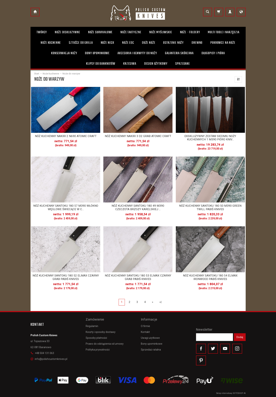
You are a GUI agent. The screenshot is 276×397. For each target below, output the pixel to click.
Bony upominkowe (151, 343)
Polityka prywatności (98, 349)
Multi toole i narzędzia (223, 32)
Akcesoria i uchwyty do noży (137, 53)
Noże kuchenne (51, 43)
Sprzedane (182, 64)
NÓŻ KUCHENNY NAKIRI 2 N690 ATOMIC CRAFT (66, 136)
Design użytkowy (156, 64)
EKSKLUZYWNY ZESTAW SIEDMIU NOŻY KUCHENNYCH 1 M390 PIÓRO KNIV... (210, 137)
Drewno (197, 43)
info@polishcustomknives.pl (49, 359)
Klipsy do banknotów (100, 64)
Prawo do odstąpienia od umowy (105, 343)
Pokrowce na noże (222, 43)
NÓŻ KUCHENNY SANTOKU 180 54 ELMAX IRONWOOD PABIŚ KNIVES (210, 277)
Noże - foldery (190, 32)
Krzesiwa (129, 64)
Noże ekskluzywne (67, 32)
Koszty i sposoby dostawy (100, 331)
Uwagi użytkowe (150, 337)
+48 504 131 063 (42, 353)
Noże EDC (128, 43)
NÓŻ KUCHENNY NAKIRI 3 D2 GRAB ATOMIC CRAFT (138, 136)
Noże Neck (107, 43)
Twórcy (42, 32)
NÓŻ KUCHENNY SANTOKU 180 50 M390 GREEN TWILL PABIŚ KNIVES (210, 207)
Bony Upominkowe (97, 53)
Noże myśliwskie (160, 32)
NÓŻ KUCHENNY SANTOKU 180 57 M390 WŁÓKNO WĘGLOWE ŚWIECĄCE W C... (65, 207)
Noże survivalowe (100, 32)
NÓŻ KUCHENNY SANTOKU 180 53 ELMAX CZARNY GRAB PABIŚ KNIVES (138, 277)
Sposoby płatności (96, 337)
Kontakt (145, 331)
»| (160, 302)
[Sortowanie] (238, 79)
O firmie (145, 326)
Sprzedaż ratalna (151, 349)
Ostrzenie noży (173, 43)
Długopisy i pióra (213, 53)
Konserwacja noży (64, 53)
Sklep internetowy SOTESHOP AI (231, 393)
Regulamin (92, 326)
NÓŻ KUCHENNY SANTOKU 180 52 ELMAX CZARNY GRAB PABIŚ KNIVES (66, 277)
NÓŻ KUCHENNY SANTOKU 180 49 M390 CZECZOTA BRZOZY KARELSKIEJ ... (138, 207)
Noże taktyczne (130, 32)
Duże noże (148, 43)
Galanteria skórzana (179, 53)
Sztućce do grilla (81, 43)
